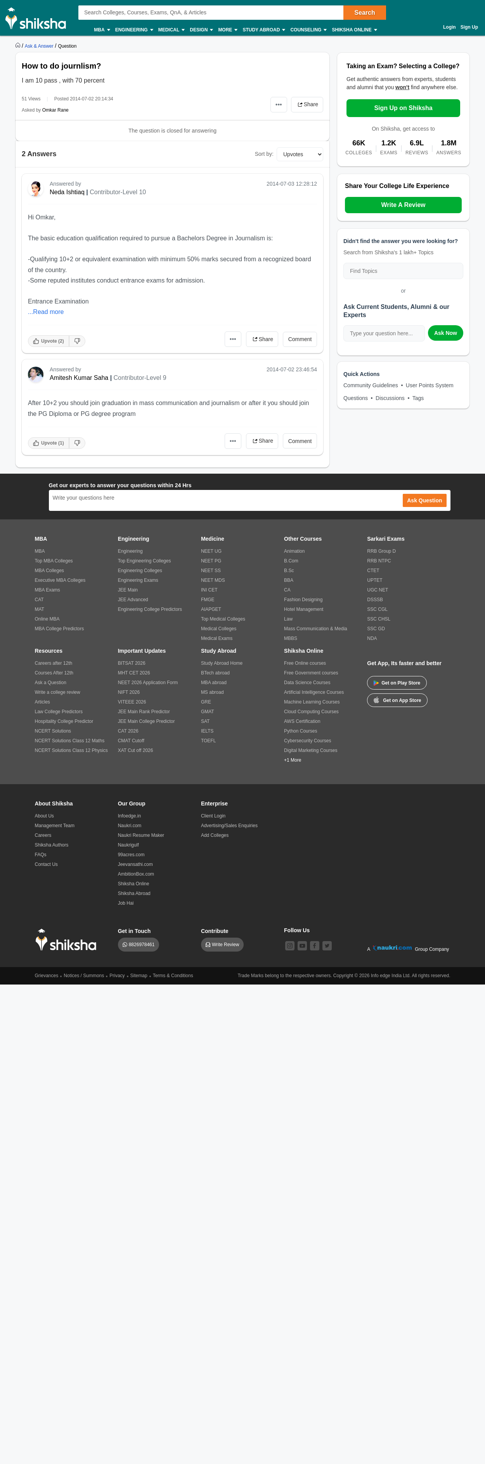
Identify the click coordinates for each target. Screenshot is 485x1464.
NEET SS (211, 570)
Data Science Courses (307, 682)
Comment (300, 339)
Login (449, 27)
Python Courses (300, 731)
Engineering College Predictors (150, 609)
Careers (43, 835)
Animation (294, 551)
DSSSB (375, 599)
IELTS (207, 731)
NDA (372, 638)
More (227, 30)
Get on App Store (397, 699)
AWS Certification (302, 721)
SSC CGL (377, 609)
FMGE (208, 599)
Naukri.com (130, 825)
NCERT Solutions (53, 731)
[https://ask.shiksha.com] (40, 46)
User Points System (430, 385)
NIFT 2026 (129, 692)
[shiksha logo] (68, 940)
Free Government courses (311, 673)
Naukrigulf (128, 845)
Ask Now (445, 333)
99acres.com (131, 854)
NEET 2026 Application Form (148, 682)
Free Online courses (305, 663)
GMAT (207, 711)
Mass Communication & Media (315, 628)
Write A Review (403, 205)
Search (364, 12)
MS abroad (212, 692)
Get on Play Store (397, 683)
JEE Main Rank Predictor (144, 711)
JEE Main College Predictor (146, 721)
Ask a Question (50, 682)
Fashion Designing (303, 599)
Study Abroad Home (221, 663)
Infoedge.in (129, 816)
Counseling (308, 30)
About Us (44, 816)
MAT (39, 609)
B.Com (291, 561)
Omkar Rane (55, 110)
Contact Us (46, 864)
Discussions (390, 398)
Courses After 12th (54, 673)
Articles (42, 702)
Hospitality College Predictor (64, 721)
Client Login (213, 816)
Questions (355, 398)
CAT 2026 (128, 731)
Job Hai (126, 903)
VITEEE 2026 (132, 702)
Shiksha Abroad (134, 893)
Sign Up (469, 27)
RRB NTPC (379, 561)
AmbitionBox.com (136, 874)
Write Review (225, 944)
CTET (373, 570)
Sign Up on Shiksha (403, 108)
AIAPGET (211, 609)
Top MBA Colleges (54, 561)
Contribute (215, 931)
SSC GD (376, 628)
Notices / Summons (84, 975)
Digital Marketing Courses (310, 750)
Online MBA (47, 619)
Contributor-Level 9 (140, 377)
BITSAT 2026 (132, 663)
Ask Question (424, 500)
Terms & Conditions (173, 975)
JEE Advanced (133, 599)
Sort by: (264, 154)
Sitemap (138, 975)
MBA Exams (47, 590)
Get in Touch (134, 931)
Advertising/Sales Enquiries (229, 825)
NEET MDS (213, 580)
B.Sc (289, 570)
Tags (418, 398)
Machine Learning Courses (312, 702)
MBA (101, 30)
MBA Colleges (49, 570)
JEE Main (128, 590)
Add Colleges (215, 835)
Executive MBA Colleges (60, 580)
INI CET (209, 590)
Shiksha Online (354, 30)
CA (287, 590)
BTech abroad (215, 673)
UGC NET (377, 590)
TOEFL (208, 740)
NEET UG (211, 551)
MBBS (290, 638)
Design (201, 30)
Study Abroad (263, 30)
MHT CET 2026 (134, 673)
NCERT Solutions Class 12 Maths (70, 740)
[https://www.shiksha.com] (19, 46)
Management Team (55, 825)
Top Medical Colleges (223, 619)
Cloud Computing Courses (311, 711)
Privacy (117, 975)
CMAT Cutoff (131, 740)
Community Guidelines (370, 385)
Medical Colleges (218, 628)
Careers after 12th (54, 663)
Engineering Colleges (140, 570)
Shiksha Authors (52, 845)
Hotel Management (303, 609)
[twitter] (327, 945)
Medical (171, 30)
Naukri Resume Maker (141, 835)
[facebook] (315, 945)
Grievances (47, 975)
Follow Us (297, 930)
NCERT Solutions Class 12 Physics (71, 750)
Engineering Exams (138, 580)
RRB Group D (381, 551)
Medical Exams (216, 638)
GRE (206, 702)
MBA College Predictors (59, 628)
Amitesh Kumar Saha (79, 377)
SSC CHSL (378, 619)
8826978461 (142, 944)
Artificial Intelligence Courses (314, 692)
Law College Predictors (59, 711)
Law (288, 619)
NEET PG (211, 561)
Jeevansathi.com (135, 864)
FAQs (41, 854)
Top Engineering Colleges (144, 561)
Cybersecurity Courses (307, 740)
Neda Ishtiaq (67, 192)
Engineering (133, 30)
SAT (205, 721)
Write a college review (57, 692)
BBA (288, 580)
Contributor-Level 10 (118, 192)
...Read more (46, 312)
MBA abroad (214, 682)
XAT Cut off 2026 (135, 750)
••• (278, 104)
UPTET (374, 580)
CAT (39, 599)
